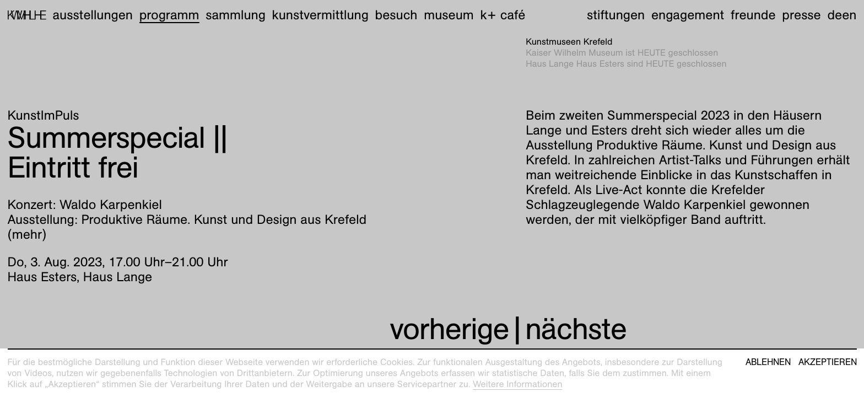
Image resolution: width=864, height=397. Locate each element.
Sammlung (236, 15)
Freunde (753, 15)
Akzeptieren (827, 362)
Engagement (687, 15)
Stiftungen (616, 15)
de (834, 15)
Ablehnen (768, 362)
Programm (169, 15)
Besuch (396, 15)
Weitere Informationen (518, 384)
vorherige (449, 329)
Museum (449, 15)
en (849, 15)
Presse (801, 15)
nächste (576, 329)
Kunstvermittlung (320, 15)
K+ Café (502, 15)
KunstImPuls (43, 115)
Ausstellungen (92, 15)
